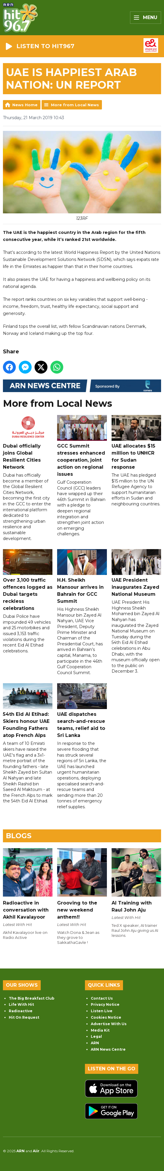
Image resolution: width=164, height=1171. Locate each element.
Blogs (18, 835)
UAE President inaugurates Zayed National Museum (136, 573)
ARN (95, 1043)
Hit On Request (24, 1017)
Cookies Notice (106, 1017)
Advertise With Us (109, 1024)
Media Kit (100, 1030)
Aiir (36, 1151)
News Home (24, 104)
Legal (96, 1036)
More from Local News (75, 104)
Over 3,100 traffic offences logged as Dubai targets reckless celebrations (27, 580)
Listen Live (101, 1011)
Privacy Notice (105, 1004)
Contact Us (102, 998)
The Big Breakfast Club (31, 998)
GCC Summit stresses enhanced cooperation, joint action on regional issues (82, 446)
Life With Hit (21, 1004)
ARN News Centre (108, 1049)
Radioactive (21, 1011)
